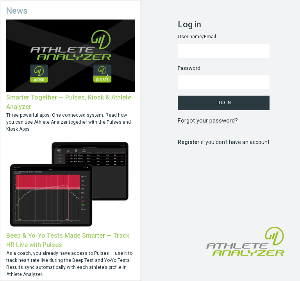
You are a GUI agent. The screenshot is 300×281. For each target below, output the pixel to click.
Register (189, 142)
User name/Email (197, 36)
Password (189, 68)
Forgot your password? (208, 120)
